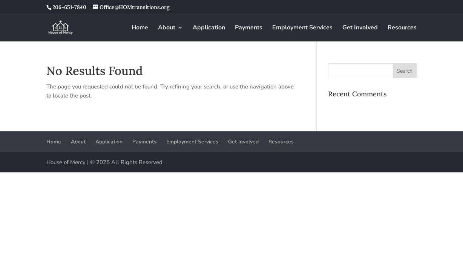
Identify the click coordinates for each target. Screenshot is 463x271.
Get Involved (360, 28)
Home (140, 28)
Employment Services (302, 28)
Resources (402, 28)
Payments (248, 28)
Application (209, 28)
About (166, 28)
